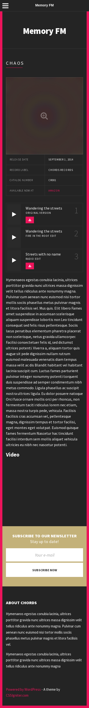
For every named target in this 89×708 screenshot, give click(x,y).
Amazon (54, 190)
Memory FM (44, 31)
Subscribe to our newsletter (44, 536)
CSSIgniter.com (17, 695)
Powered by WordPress (23, 689)
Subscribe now (44, 570)
